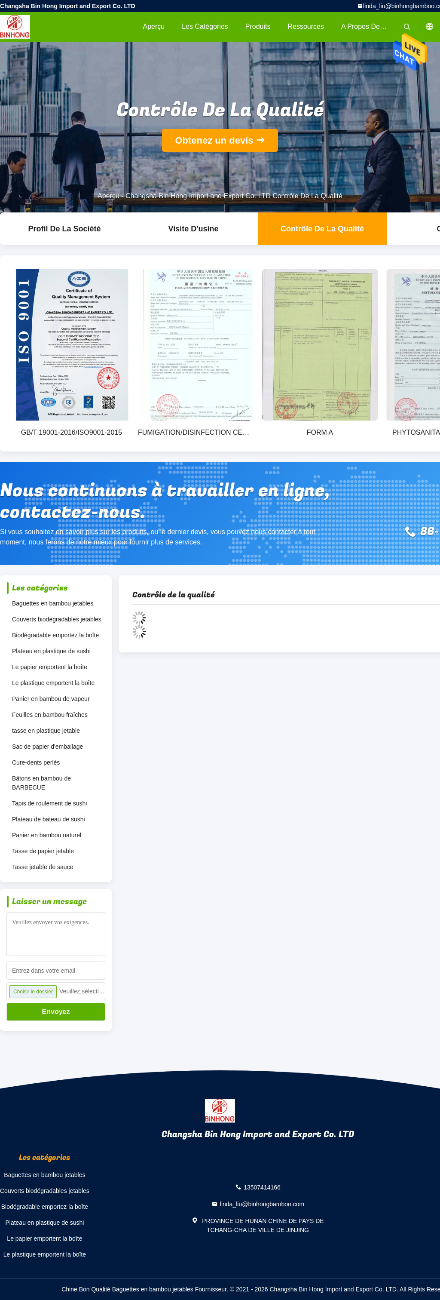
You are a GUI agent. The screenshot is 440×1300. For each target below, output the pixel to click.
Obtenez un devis (214, 140)
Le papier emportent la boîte (49, 667)
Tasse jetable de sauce (42, 867)
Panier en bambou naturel (46, 835)
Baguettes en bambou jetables (52, 603)
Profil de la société (64, 228)
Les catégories (205, 26)
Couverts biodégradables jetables (56, 619)
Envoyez (56, 1011)
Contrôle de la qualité (322, 228)
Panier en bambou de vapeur (51, 698)
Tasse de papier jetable (43, 851)
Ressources (306, 26)
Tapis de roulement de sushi (49, 803)
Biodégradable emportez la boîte (55, 635)
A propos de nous (369, 26)
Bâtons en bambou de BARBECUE (41, 783)
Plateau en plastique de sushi (51, 651)
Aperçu (154, 26)
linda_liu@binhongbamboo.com (262, 1204)
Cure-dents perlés (36, 762)
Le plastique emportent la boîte (53, 682)
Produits (258, 26)
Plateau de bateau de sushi (48, 819)
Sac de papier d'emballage (47, 746)
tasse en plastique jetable (46, 730)
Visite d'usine (193, 228)
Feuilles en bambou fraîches (50, 714)
